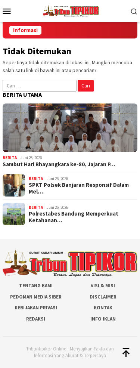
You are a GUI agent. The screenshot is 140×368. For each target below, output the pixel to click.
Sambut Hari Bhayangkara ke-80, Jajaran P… (59, 164)
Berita (10, 157)
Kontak (103, 307)
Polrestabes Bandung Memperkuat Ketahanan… (73, 217)
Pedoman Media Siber (36, 297)
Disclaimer (103, 297)
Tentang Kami (36, 285)
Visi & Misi (103, 285)
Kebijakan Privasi (36, 307)
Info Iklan (103, 319)
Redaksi (35, 319)
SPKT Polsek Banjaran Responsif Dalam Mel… (79, 188)
